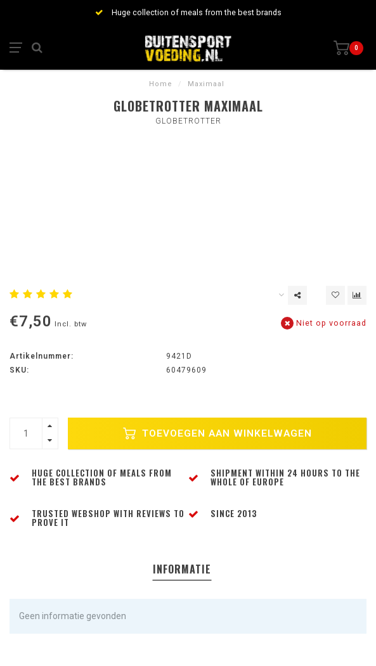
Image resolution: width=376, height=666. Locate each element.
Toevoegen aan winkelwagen (217, 433)
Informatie (182, 569)
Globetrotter (188, 121)
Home (160, 84)
